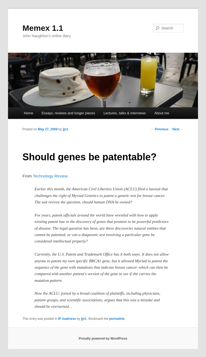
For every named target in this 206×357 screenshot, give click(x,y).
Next (177, 129)
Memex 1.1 (43, 28)
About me (161, 113)
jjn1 (65, 129)
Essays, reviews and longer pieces (68, 113)
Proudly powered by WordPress (103, 338)
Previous (159, 129)
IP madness (67, 319)
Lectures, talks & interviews (125, 113)
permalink (116, 319)
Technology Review (50, 176)
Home (28, 113)
